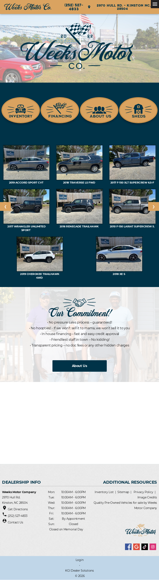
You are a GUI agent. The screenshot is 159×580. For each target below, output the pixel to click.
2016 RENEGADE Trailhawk (80, 226)
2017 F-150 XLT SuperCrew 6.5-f (132, 182)
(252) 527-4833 (73, 7)
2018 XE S (119, 274)
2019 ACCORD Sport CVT (26, 182)
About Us (79, 366)
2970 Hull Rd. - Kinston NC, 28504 (119, 7)
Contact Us (15, 522)
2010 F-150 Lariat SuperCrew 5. (132, 226)
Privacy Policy (143, 492)
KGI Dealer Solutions (79, 570)
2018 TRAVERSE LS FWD (79, 182)
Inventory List (104, 492)
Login (80, 560)
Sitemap (123, 492)
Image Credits (147, 497)
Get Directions (18, 509)
